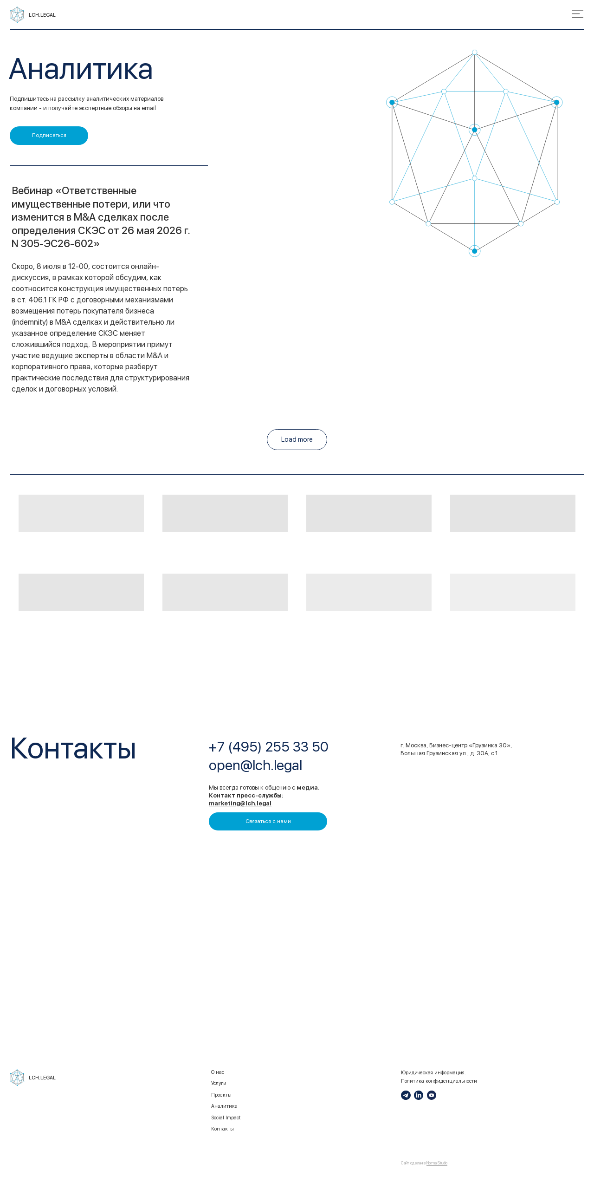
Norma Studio (436, 1163)
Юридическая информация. (433, 1073)
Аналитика (224, 1106)
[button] (49, 135)
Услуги (218, 1083)
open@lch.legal (255, 765)
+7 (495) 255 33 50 (268, 747)
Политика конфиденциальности (439, 1081)
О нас (217, 1072)
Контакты (222, 1129)
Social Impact (225, 1118)
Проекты (221, 1095)
